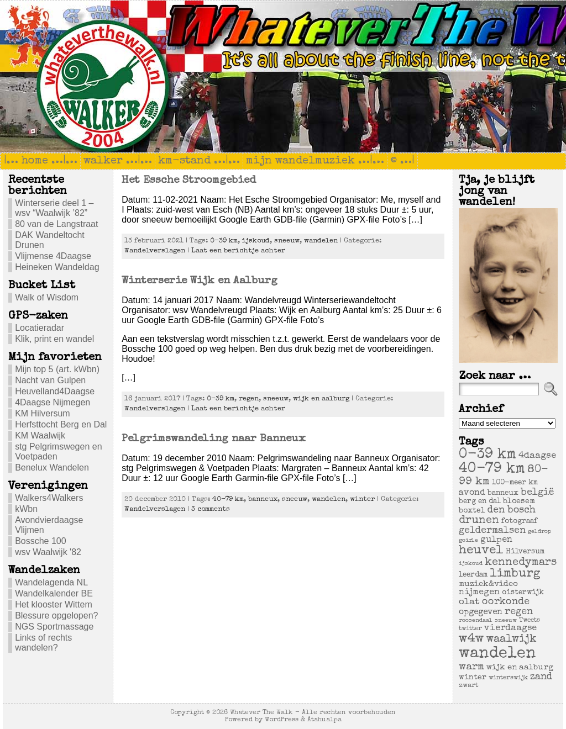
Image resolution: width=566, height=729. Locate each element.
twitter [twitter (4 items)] (470, 629)
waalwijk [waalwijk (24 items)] (511, 639)
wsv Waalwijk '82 (48, 552)
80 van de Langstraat (56, 224)
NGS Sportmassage (54, 626)
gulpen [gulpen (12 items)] (496, 540)
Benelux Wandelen (52, 467)
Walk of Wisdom (46, 297)
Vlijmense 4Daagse (53, 256)
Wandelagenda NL (51, 582)
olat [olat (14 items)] (469, 602)
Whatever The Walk (261, 712)
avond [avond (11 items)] (472, 493)
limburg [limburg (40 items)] (515, 574)
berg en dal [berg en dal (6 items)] (480, 501)
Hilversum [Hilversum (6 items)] (525, 552)
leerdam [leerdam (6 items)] (473, 575)
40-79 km (228, 499)
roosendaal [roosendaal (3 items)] (475, 621)
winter (362, 499)
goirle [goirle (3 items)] (468, 540)
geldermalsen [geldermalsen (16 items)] (492, 531)
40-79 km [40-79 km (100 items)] (492, 469)
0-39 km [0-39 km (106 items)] (487, 455)
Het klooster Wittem (53, 604)
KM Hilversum (42, 413)
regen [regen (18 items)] (519, 612)
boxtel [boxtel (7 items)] (472, 511)
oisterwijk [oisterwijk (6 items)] (523, 592)
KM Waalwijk (40, 435)
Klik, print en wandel (54, 339)
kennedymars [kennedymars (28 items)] (521, 562)
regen (249, 399)
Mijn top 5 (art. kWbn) (57, 369)
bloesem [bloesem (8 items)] (519, 501)
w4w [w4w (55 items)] (471, 639)
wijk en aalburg (321, 399)
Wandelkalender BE (54, 593)
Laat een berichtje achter (238, 251)
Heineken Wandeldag (57, 267)
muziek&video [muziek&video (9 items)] (488, 584)
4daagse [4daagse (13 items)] (537, 456)
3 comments (210, 509)
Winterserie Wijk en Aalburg (199, 281)
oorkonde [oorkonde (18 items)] (506, 602)
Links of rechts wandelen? (43, 642)
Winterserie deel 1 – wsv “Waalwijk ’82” (54, 208)
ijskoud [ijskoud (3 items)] (471, 564)
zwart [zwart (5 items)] (469, 685)
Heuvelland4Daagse (55, 391)
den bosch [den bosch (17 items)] (512, 510)
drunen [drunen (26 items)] (479, 520)
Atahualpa (324, 719)
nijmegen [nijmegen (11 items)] (479, 592)
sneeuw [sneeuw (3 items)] (506, 621)
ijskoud (256, 241)
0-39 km (224, 241)
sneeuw (287, 241)
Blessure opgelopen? (56, 615)
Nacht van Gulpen (50, 380)
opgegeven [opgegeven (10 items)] (480, 612)
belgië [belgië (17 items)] (537, 493)
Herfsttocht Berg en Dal (61, 424)
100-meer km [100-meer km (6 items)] (515, 483)
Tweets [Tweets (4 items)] (529, 620)
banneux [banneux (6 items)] (503, 493)
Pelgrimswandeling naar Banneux (214, 439)
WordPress (281, 719)
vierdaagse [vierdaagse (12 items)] (510, 628)
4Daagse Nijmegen (52, 402)
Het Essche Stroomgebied (189, 180)
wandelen (321, 241)
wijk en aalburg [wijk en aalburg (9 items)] (519, 667)
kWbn (26, 509)
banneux (262, 499)
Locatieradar (39, 327)
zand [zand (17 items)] (541, 677)
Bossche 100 (40, 541)
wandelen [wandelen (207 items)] (497, 654)
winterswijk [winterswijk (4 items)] (508, 678)
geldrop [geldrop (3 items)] (539, 532)
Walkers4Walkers (49, 498)
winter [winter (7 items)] (472, 678)
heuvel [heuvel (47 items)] (481, 551)
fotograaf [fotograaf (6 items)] (519, 521)
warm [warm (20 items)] (471, 667)
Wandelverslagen (154, 251)
